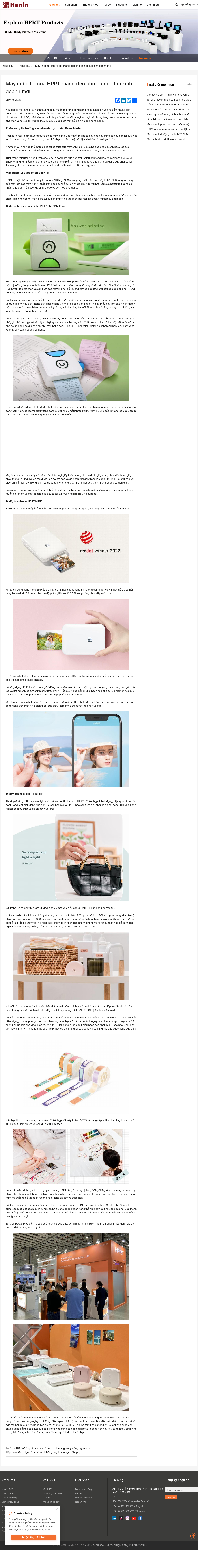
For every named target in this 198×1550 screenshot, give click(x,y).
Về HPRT (52, 58)
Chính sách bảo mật (97, 1545)
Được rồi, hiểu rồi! (34, 1538)
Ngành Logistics (83, 1497)
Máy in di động (9, 1497)
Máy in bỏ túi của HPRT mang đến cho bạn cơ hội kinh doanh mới (73, 65)
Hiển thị (108, 58)
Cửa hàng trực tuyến (53, 1493)
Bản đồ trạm (140, 1545)
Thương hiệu (90, 4)
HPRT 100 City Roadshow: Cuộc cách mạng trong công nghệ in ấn (52, 1448)
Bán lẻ (78, 1493)
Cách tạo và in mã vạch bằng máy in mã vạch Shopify (49, 1452)
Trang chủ (53, 4)
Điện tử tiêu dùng (10, 1501)
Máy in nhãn (8, 1493)
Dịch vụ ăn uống (83, 1489)
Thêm (189, 84)
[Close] (57, 1510)
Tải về (107, 4)
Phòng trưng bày (88, 58)
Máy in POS (7, 1489)
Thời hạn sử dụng (121, 1545)
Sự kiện (68, 58)
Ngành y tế (80, 1501)
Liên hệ (137, 4)
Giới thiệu (153, 4)
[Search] (176, 4)
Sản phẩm (71, 4)
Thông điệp (126, 58)
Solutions (122, 4)
